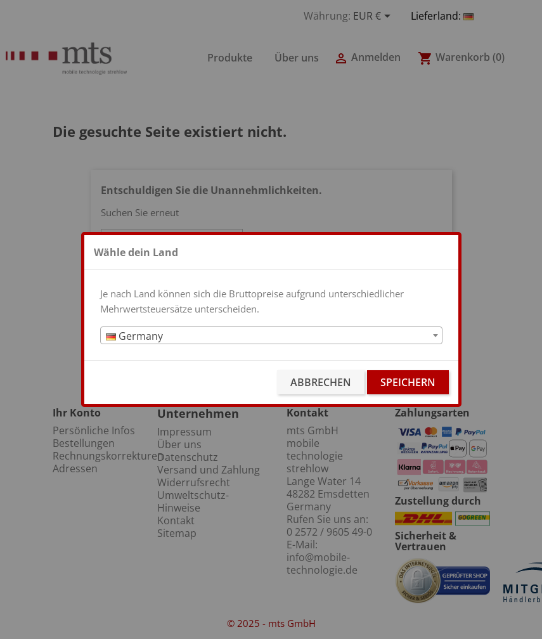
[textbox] (271, 336)
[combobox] (271, 335)
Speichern (408, 382)
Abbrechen (320, 382)
